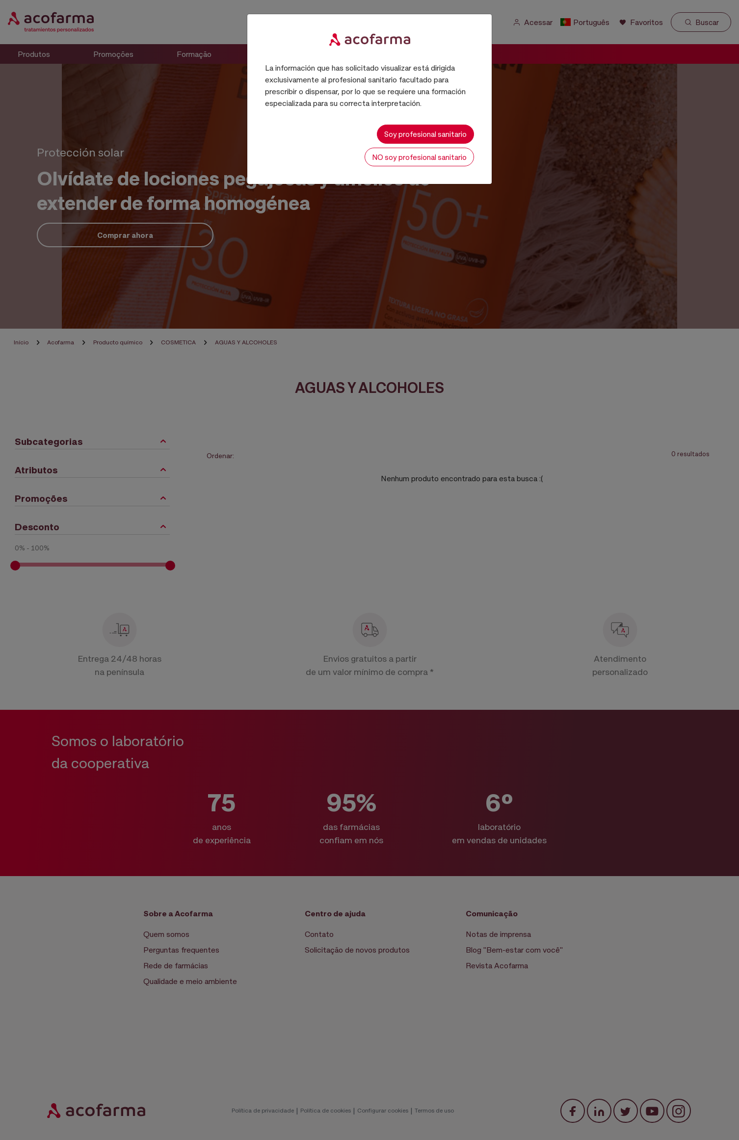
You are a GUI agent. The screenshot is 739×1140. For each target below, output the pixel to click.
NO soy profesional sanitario (419, 157)
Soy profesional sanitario (425, 134)
